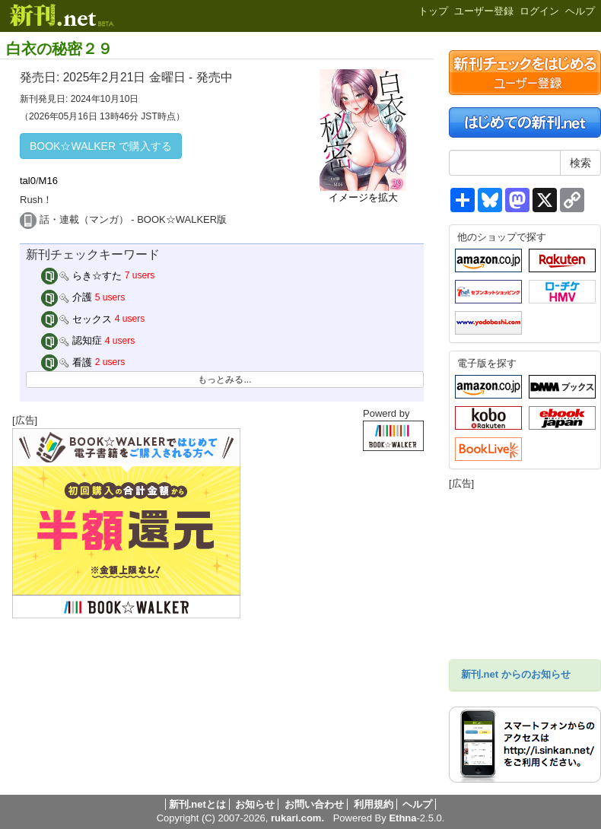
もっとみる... (224, 379)
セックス (77, 319)
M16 (48, 180)
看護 (67, 362)
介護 (67, 297)
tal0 (28, 180)
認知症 (72, 340)
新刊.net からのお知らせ (516, 674)
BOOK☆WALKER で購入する (101, 146)
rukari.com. (297, 818)
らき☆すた (81, 275)
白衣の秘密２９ (59, 48)
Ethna (402, 818)
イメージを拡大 (363, 197)
